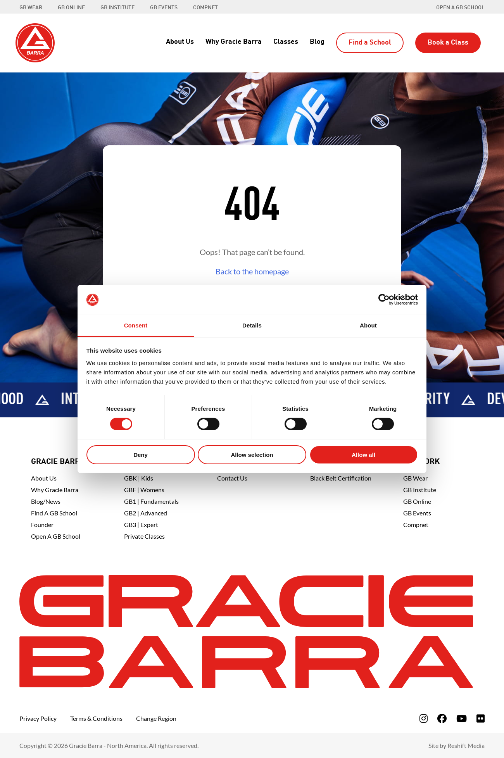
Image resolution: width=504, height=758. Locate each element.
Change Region (156, 718)
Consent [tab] (136, 325)
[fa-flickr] (480, 718)
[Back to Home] (35, 42)
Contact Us (232, 478)
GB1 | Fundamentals (151, 501)
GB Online (417, 501)
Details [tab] (252, 325)
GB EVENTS (164, 7)
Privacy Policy (38, 718)
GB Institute (419, 489)
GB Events (417, 513)
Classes (285, 41)
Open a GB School (460, 7)
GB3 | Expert (141, 524)
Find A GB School (54, 513)
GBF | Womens (144, 489)
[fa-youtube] (461, 718)
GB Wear (415, 478)
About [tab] (368, 325)
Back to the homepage (252, 271)
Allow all (363, 454)
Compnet (415, 524)
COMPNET (205, 7)
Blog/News (45, 501)
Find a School (370, 42)
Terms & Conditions (96, 718)
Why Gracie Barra (233, 41)
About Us (180, 41)
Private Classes (144, 536)
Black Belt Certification (340, 478)
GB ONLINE (71, 7)
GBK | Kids (138, 478)
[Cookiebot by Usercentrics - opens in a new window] (384, 299)
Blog (317, 41)
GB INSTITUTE (117, 7)
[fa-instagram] (423, 718)
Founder (42, 524)
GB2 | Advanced (145, 513)
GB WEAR (30, 7)
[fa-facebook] (442, 718)
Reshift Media (466, 745)
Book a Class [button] (448, 42)
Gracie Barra (58, 462)
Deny (140, 454)
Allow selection (252, 454)
